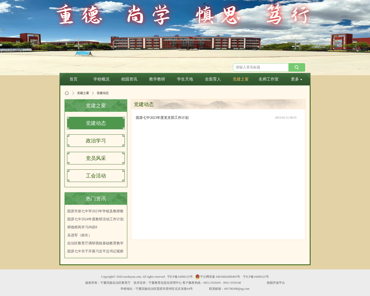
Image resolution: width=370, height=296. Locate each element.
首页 (74, 79)
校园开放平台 (276, 282)
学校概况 (101, 79)
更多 (296, 79)
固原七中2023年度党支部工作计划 (162, 118)
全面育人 (213, 79)
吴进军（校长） (79, 235)
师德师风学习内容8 (82, 227)
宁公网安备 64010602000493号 (217, 276)
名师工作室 (269, 79)
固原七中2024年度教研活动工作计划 (95, 219)
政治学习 (96, 140)
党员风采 (96, 158)
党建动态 (96, 123)
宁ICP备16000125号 (180, 276)
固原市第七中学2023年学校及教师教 (95, 211)
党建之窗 (241, 79)
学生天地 (185, 79)
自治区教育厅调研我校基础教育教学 (95, 243)
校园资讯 (129, 79)
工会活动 (96, 175)
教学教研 (157, 79)
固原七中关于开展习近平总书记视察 (95, 251)
